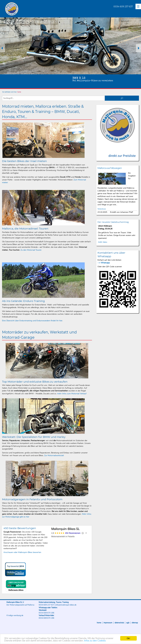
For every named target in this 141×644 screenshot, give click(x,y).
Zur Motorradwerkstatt (54, 455)
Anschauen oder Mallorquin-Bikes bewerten (22, 552)
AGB (127, 623)
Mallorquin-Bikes (28, 9)
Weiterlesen (101, 209)
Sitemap (135, 623)
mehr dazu (102, 242)
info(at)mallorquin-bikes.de (65, 605)
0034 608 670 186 (46, 613)
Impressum (108, 623)
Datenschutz (119, 623)
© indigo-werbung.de (14, 615)
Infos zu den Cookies (95, 640)
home (19, 92)
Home (99, 623)
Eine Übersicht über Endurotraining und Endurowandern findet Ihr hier (32, 320)
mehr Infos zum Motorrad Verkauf (71, 393)
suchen (122, 98)
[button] (138, 6)
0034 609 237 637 (123, 6)
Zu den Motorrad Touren (31, 250)
